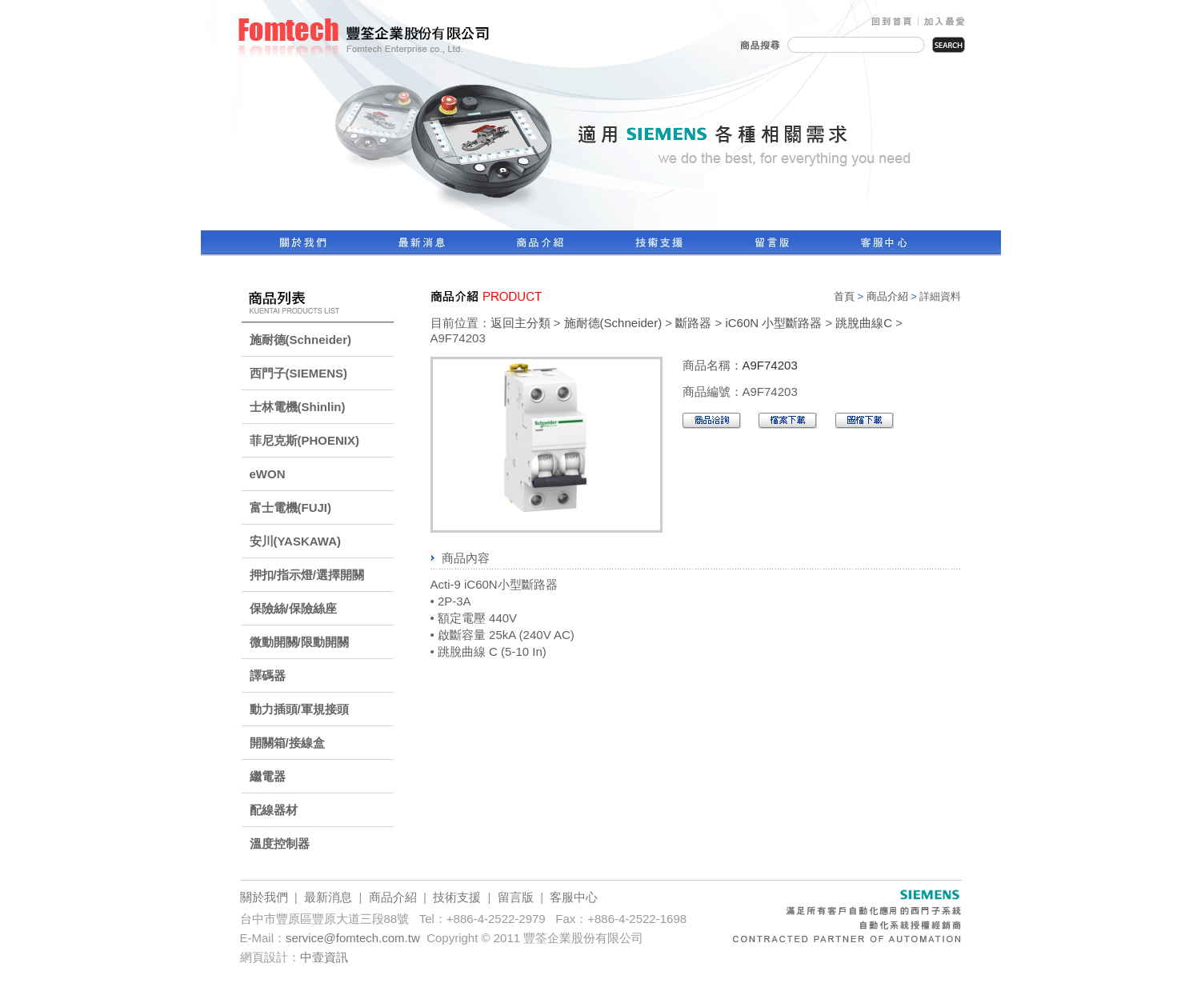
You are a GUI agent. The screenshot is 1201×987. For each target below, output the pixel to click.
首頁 (844, 296)
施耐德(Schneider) (301, 339)
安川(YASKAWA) (295, 541)
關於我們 (264, 897)
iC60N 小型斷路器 (773, 323)
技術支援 (457, 897)
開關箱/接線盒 (287, 742)
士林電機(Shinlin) (298, 407)
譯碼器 (268, 675)
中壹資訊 (324, 957)
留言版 (516, 897)
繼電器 (268, 776)
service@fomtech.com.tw (353, 938)
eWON (268, 474)
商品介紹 (887, 296)
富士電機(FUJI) (291, 507)
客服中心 (574, 897)
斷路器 (693, 323)
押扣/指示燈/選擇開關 (307, 574)
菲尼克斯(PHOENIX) (305, 440)
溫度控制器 (280, 843)
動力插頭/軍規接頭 (299, 709)
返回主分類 (520, 323)
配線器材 (274, 810)
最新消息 (328, 897)
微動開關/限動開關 (299, 642)
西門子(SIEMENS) (299, 373)
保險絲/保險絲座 (293, 608)
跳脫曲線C (863, 323)
